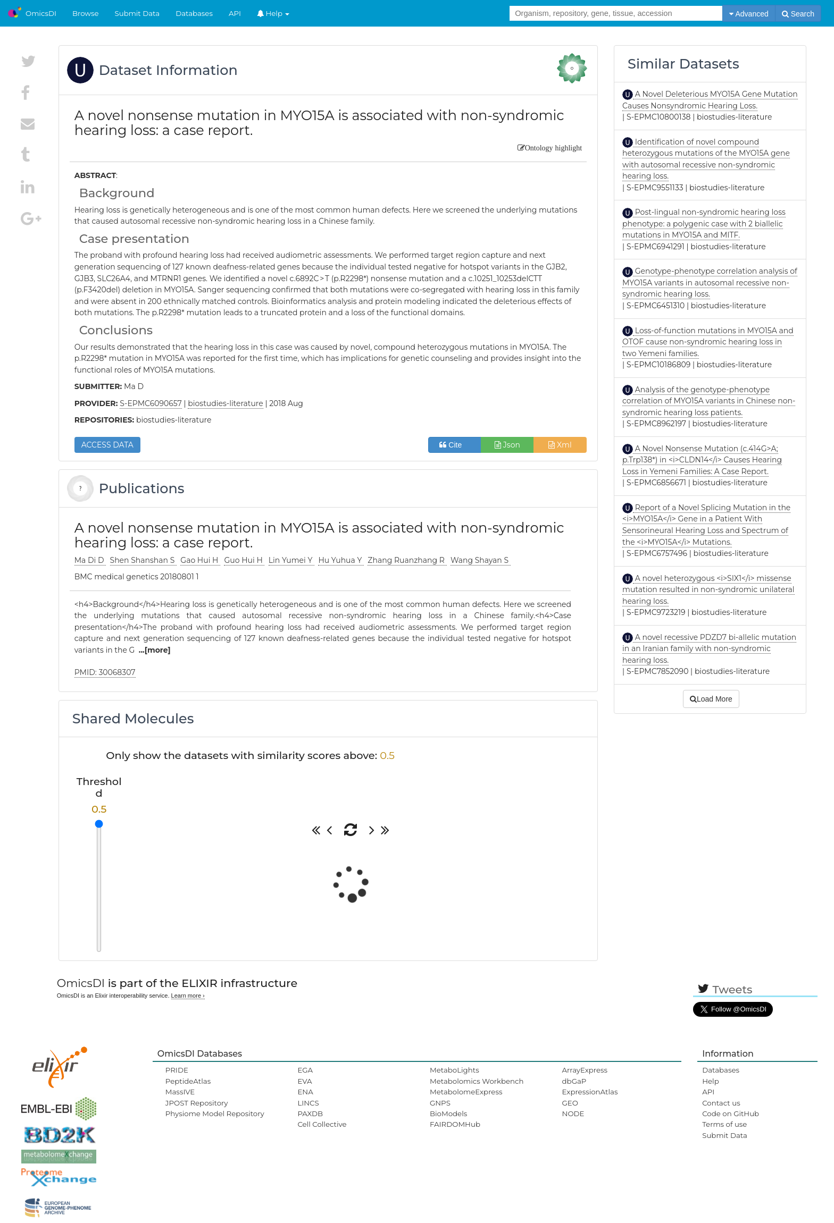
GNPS (440, 1103)
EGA (305, 1070)
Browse (85, 13)
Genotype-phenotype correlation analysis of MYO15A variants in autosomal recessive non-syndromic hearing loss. (709, 282)
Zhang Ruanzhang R (407, 560)
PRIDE (176, 1070)
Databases (194, 13)
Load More (711, 699)
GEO (570, 1103)
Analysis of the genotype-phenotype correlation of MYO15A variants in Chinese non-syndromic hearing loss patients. (708, 401)
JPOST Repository (196, 1103)
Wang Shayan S (481, 560)
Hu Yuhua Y (341, 560)
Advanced (748, 14)
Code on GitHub (730, 1113)
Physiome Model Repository (214, 1113)
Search (798, 14)
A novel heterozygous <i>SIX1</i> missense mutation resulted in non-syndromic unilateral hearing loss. (708, 589)
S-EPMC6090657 (151, 403)
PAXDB (310, 1113)
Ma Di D (90, 560)
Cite (454, 445)
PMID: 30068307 (105, 672)
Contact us (721, 1103)
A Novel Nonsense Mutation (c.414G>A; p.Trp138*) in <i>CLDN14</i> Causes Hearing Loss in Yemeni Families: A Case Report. (702, 460)
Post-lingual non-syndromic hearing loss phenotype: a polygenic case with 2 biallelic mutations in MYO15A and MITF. (704, 223)
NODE (573, 1113)
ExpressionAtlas (590, 1091)
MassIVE (180, 1091)
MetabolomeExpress (466, 1091)
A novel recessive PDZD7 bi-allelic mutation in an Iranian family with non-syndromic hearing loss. (709, 648)
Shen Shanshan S (143, 560)
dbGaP (574, 1081)
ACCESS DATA (107, 445)
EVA (304, 1081)
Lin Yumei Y (291, 560)
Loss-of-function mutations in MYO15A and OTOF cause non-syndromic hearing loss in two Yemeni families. (708, 342)
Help (273, 13)
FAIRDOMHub (455, 1124)
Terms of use (724, 1124)
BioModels (448, 1113)
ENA (305, 1091)
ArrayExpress (585, 1070)
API (235, 13)
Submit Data (137, 13)
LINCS (308, 1103)
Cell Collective (321, 1124)
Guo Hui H (244, 560)
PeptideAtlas (188, 1081)
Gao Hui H (200, 560)
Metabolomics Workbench (477, 1081)
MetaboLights (454, 1070)
